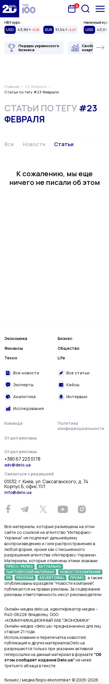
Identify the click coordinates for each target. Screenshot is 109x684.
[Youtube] (62, 509)
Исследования (28, 408)
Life (61, 358)
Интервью (76, 396)
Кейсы (72, 385)
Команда (13, 423)
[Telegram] (24, 509)
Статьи (64, 144)
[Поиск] (85, 9)
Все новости (26, 373)
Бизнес (65, 338)
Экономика (15, 338)
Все (9, 144)
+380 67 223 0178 (22, 459)
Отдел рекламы (20, 438)
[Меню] (100, 9)
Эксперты (23, 385)
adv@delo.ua (17, 465)
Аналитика (24, 396)
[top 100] (28, 8)
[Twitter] (43, 509)
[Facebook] (8, 509)
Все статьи (78, 373)
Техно (10, 358)
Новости (34, 144)
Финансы (13, 348)
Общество (68, 348)
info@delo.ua (17, 492)
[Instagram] (81, 509)
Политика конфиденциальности (81, 425)
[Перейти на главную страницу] (9, 8)
